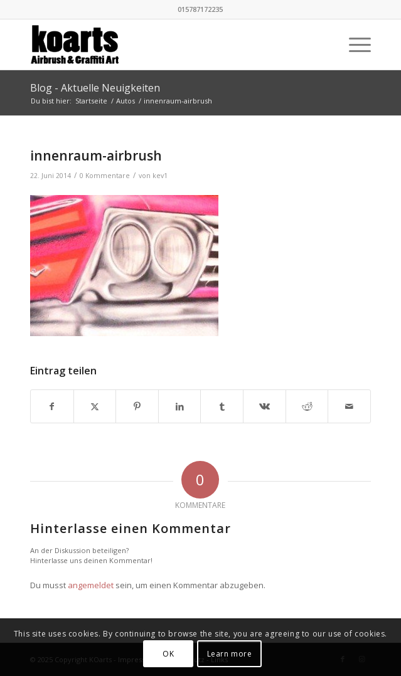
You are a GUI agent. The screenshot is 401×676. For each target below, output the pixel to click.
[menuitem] (353, 44)
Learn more (229, 653)
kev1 (160, 175)
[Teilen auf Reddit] (307, 406)
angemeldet (91, 585)
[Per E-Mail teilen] (349, 406)
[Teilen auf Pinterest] (137, 406)
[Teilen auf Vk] (264, 406)
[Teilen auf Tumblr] (222, 406)
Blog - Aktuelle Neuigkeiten (95, 88)
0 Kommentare (105, 175)
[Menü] (353, 44)
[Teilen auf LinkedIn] (180, 406)
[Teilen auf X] (95, 406)
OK (168, 653)
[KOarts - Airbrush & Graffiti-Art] (166, 44)
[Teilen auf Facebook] (52, 406)
